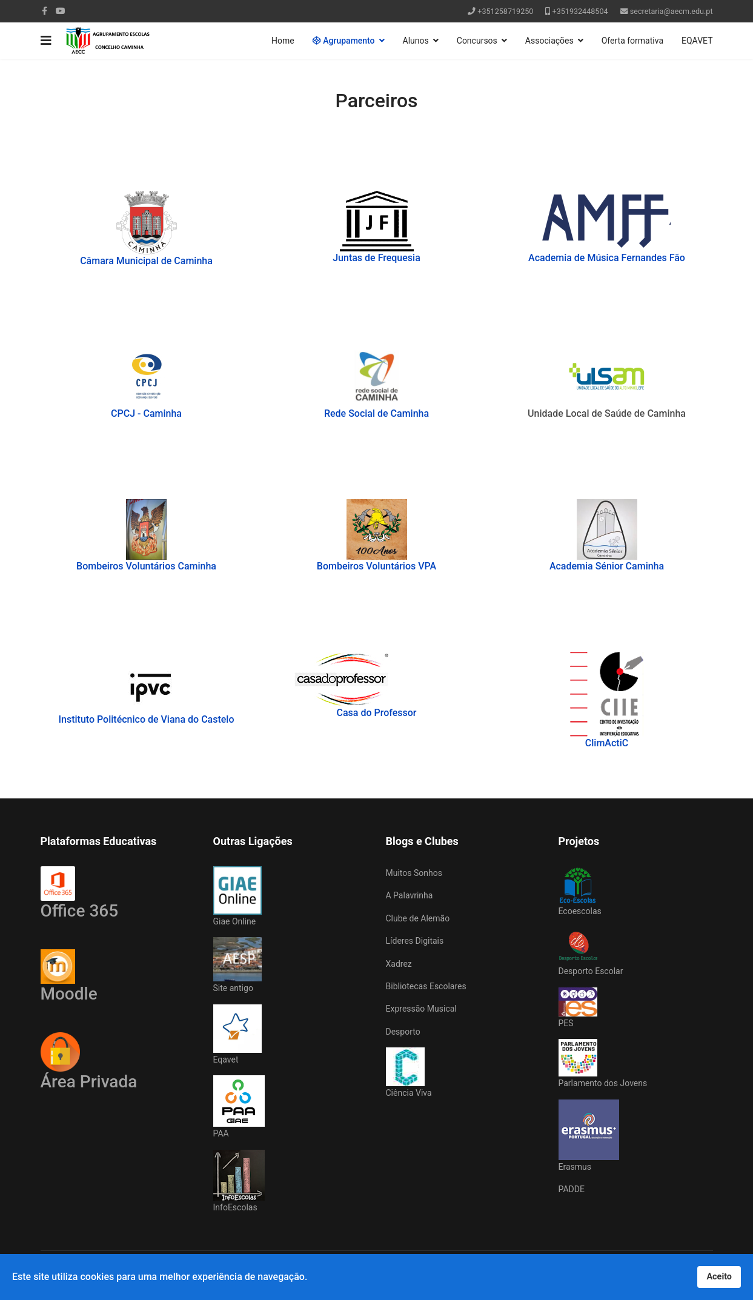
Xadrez (399, 964)
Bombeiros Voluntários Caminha (146, 566)
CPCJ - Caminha (146, 413)
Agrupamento (344, 40)
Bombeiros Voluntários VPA (376, 566)
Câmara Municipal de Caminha (146, 261)
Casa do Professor (377, 712)
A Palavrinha (409, 895)
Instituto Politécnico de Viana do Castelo (146, 719)
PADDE (572, 1189)
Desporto (403, 1031)
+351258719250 (505, 11)
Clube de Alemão (418, 918)
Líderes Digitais (415, 941)
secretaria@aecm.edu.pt (671, 11)
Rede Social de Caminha (376, 413)
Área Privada (89, 1082)
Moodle (69, 976)
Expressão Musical (421, 1008)
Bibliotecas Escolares (426, 986)
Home (282, 40)
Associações (549, 40)
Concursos (477, 40)
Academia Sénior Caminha (606, 566)
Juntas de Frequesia (376, 258)
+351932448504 (580, 11)
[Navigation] (46, 40)
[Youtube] (60, 11)
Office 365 (80, 893)
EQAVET (697, 40)
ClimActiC (606, 743)
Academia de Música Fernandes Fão (606, 258)
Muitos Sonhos (414, 873)
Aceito (719, 1277)
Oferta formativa (632, 40)
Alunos (416, 40)
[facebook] (44, 11)
